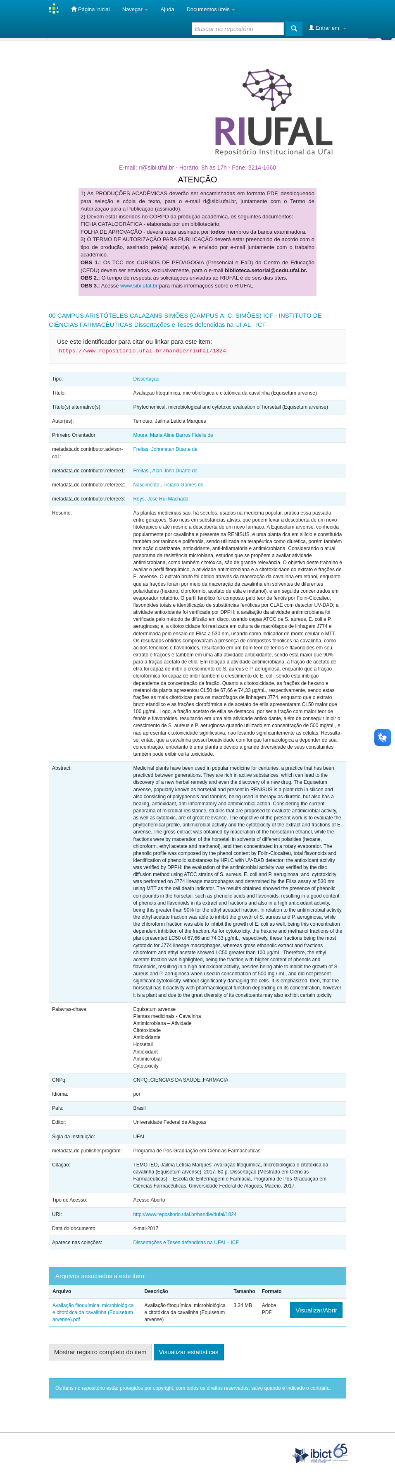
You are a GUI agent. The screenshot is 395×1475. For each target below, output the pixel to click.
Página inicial (90, 9)
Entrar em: (327, 27)
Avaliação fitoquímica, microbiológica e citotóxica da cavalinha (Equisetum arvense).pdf (93, 1312)
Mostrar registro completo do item (100, 1351)
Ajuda (167, 9)
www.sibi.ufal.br (138, 286)
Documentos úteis (211, 9)
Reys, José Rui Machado (160, 499)
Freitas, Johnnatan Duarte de (165, 449)
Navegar (135, 9)
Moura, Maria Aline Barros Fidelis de (173, 435)
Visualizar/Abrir (316, 1310)
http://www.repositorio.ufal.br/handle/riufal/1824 (184, 1214)
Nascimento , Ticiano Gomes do (168, 485)
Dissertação (146, 379)
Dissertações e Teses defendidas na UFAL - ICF (200, 324)
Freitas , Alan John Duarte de (165, 471)
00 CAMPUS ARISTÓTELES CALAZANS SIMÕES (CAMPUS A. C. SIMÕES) (155, 315)
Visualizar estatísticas (189, 1351)
